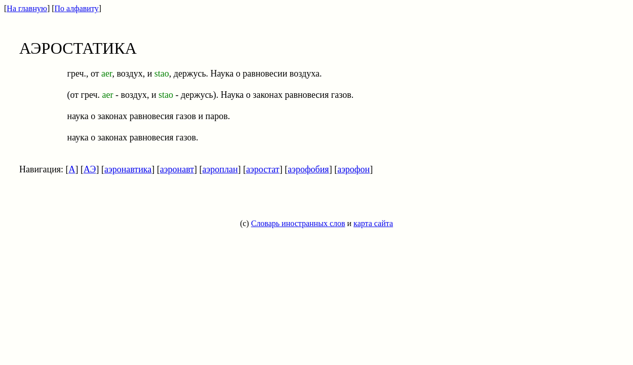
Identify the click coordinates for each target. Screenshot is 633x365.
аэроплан (220, 169)
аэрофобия (308, 169)
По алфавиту (77, 8)
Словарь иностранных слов (298, 223)
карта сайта (373, 223)
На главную (27, 8)
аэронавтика (127, 169)
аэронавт (177, 169)
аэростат (263, 169)
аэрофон (353, 169)
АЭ (90, 169)
